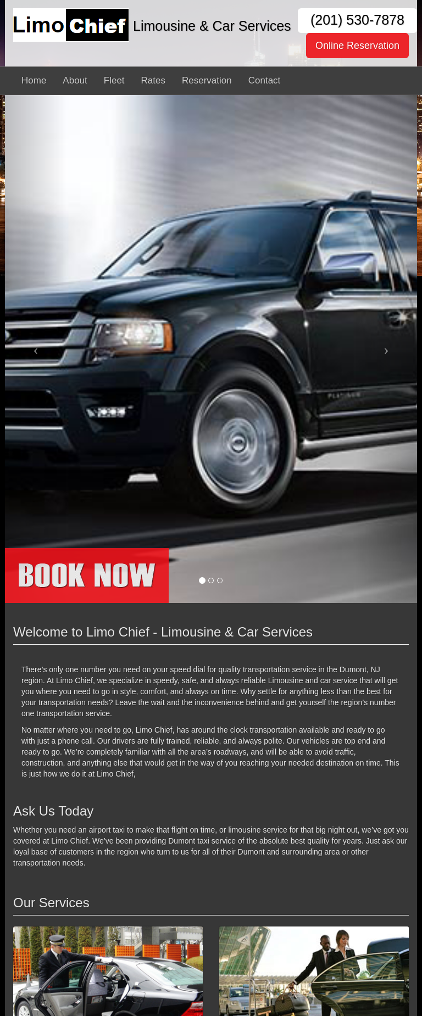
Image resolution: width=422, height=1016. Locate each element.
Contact (264, 80)
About (75, 80)
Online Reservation (357, 45)
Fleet (114, 80)
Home (33, 80)
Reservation (207, 80)
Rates (153, 80)
